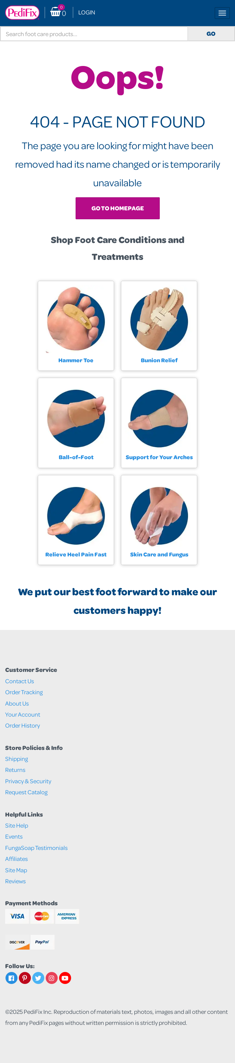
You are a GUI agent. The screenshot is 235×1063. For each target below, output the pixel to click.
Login (86, 12)
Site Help (16, 825)
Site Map (16, 870)
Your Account (22, 714)
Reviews (15, 881)
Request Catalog (26, 792)
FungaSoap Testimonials (36, 847)
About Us (17, 703)
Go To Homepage (117, 208)
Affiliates (16, 858)
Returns (15, 769)
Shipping (16, 758)
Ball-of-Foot (76, 457)
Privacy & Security (28, 781)
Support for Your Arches (159, 457)
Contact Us (19, 681)
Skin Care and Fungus (159, 554)
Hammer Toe (75, 360)
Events (14, 836)
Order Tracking (24, 692)
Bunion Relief (159, 360)
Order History (22, 725)
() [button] (58, 12)
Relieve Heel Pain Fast (76, 554)
